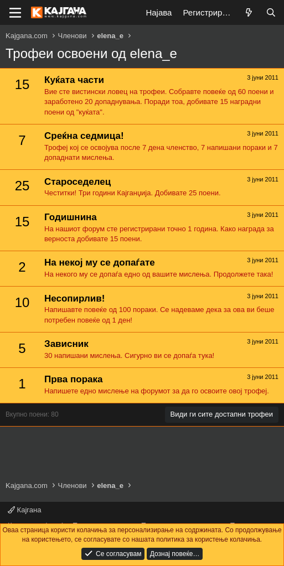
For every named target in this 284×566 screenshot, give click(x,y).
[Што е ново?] (249, 12)
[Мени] (15, 13)
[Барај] (271, 12)
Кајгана (24, 510)
